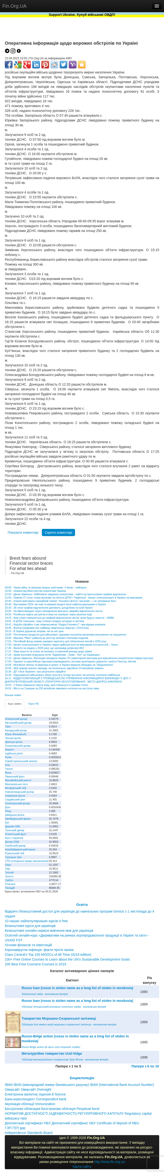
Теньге (9, 768)
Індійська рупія (14, 753)
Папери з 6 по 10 (145, 1066)
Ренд (8, 811)
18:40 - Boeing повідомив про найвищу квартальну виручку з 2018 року (47, 627)
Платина (10, 884)
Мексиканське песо (16, 784)
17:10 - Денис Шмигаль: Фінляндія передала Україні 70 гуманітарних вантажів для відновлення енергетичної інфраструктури (79, 658)
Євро (8, 864)
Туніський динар (14, 830)
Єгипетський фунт (15, 834)
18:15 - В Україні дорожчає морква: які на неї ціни (34, 631)
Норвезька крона (15, 795)
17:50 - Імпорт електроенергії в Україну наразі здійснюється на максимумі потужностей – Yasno (61, 644)
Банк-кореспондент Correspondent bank (35, 1099)
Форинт (9, 749)
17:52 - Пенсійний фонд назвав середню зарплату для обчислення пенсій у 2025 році (55, 641)
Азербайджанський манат (20, 849)
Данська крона (13, 741)
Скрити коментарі (58, 532)
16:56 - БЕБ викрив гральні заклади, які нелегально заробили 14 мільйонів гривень (54, 668)
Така (8, 726)
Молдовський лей (15, 788)
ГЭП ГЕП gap (15, 1128)
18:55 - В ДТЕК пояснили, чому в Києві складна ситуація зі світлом (44, 621)
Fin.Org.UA (14, 6)
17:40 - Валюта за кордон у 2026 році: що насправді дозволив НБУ (44, 648)
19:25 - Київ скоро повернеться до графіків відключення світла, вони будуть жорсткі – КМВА (59, 617)
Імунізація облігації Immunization (30, 1104)
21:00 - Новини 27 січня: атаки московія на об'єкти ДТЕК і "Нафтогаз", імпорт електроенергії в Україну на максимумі (73, 597)
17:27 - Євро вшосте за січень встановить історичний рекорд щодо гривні (48, 651)
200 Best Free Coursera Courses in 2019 (35, 964)
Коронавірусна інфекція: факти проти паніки (39, 950)
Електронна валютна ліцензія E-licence (35, 1094)
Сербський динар (15, 845)
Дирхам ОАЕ (12, 826)
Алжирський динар (16, 718)
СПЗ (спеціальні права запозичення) (27, 860)
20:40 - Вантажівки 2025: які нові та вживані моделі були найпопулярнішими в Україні (55, 604)
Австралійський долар (18, 722)
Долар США (12, 841)
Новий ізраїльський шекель (21, 761)
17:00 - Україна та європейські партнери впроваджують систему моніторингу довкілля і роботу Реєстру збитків (70, 661)
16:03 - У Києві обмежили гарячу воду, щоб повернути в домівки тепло (46, 685)
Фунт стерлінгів (14, 837)
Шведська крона (14, 814)
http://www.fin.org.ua (109, 1162)
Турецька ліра (13, 857)
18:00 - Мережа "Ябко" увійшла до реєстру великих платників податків (46, 637)
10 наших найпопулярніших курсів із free (36, 921)
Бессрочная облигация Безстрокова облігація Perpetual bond (52, 1109)
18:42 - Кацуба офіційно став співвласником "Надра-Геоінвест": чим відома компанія (55, 624)
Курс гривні (14, 703)
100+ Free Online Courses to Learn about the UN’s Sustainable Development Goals (67, 959)
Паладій (10, 887)
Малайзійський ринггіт (18, 780)
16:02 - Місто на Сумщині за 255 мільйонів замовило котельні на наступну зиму (52, 688)
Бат (7, 822)
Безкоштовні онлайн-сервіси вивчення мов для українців (49, 930)
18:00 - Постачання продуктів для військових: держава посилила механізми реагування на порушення (65, 634)
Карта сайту (82, 1166)
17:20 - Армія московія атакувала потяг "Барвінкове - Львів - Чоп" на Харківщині (52, 654)
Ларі (7, 868)
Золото (9, 876)
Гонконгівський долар (18, 745)
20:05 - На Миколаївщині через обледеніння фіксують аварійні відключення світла (53, 611)
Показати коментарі (23, 532)
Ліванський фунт (15, 776)
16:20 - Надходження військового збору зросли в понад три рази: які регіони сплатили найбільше (62, 674)
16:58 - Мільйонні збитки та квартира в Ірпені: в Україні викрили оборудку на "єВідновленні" (59, 664)
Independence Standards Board (28, 1133)
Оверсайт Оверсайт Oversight (28, 1089)
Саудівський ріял (15, 799)
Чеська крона (13, 738)
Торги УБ (33, 703)
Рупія (8, 757)
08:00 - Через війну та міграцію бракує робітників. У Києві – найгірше (45, 587)
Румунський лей (14, 853)
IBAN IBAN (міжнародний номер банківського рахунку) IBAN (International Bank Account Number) (79, 1085)
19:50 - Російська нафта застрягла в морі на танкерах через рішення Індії (48, 614)
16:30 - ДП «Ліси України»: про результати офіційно (35, 671)
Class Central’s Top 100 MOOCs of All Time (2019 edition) (48, 954)
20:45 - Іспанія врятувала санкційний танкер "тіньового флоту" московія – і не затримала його (60, 600)
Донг (8, 807)
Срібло (9, 880)
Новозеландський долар (19, 791)
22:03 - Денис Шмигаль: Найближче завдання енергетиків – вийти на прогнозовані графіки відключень (65, 594)
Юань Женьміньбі (15, 734)
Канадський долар (16, 730)
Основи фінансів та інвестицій (28, 945)
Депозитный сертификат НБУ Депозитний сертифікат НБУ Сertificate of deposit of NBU (72, 1123)
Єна (7, 764)
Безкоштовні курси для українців (30, 926)
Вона (8, 772)
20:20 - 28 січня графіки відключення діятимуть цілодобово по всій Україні (49, 607)
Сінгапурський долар (17, 803)
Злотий (9, 872)
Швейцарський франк (18, 818)
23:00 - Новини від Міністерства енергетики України (35, 590)
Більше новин (13, 695)
